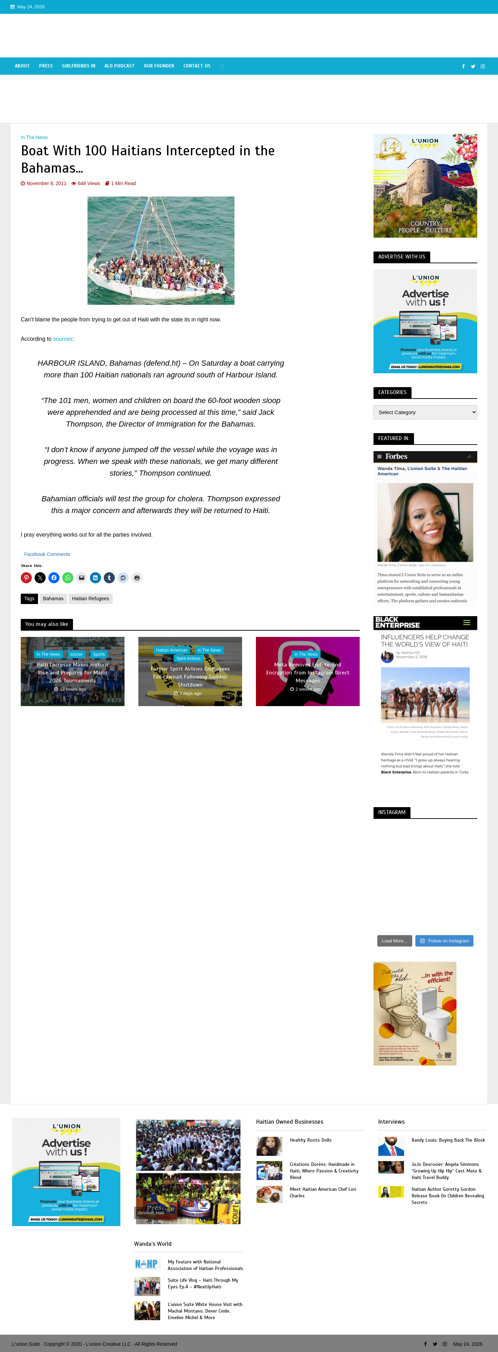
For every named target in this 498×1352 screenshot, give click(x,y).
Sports (99, 654)
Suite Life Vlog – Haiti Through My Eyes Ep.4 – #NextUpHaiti (203, 1283)
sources (62, 339)
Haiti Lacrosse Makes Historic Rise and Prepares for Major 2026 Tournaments (73, 672)
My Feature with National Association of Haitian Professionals (205, 1265)
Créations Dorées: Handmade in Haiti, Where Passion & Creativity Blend (324, 1170)
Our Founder (159, 66)
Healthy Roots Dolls (311, 1140)
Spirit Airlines (188, 658)
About (22, 66)
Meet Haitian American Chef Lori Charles (323, 1192)
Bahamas (53, 598)
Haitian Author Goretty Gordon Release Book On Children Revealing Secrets (448, 1195)
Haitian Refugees (90, 598)
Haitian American (171, 650)
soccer (77, 654)
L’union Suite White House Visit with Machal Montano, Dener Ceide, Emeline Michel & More (205, 1311)
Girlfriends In (78, 66)
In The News (34, 137)
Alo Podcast (119, 66)
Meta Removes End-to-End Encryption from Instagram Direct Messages (307, 672)
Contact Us (197, 66)
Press (46, 66)
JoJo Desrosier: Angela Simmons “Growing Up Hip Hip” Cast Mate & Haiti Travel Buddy (447, 1170)
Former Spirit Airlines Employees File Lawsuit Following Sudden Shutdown (190, 677)
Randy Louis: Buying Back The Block (448, 1140)
